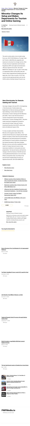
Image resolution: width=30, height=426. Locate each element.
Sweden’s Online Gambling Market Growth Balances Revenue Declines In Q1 (16, 382)
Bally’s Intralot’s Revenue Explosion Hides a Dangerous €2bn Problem (16, 393)
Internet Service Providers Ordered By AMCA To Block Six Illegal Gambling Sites (17, 387)
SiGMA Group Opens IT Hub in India (12, 202)
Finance (8, 31)
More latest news (8, 170)
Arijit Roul (5, 25)
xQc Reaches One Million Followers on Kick (12, 294)
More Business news (9, 167)
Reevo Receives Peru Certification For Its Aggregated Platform (14, 249)
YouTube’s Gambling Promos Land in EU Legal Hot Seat (14, 272)
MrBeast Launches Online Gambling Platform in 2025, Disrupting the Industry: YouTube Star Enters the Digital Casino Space (15, 180)
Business (11, 8)
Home (2, 8)
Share (7, 205)
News (6, 8)
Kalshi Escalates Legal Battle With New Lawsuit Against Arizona (13, 342)
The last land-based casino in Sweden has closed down (14, 365)
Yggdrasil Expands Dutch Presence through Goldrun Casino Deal (14, 318)
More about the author (6, 28)
